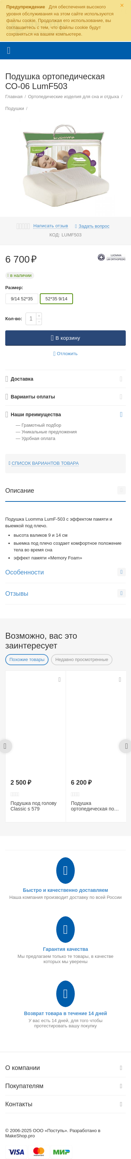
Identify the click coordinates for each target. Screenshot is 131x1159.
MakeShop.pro (20, 1135)
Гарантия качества (65, 949)
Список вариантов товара (45, 463)
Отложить (65, 354)
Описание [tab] (65, 490)
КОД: (55, 234)
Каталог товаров (8, 51)
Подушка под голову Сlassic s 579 (33, 806)
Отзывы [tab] (65, 593)
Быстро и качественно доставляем (65, 890)
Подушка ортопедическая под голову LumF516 (94, 806)
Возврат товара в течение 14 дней (65, 1013)
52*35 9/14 (56, 298)
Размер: (14, 287)
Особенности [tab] (65, 572)
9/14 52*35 (22, 298)
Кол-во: (13, 318)
